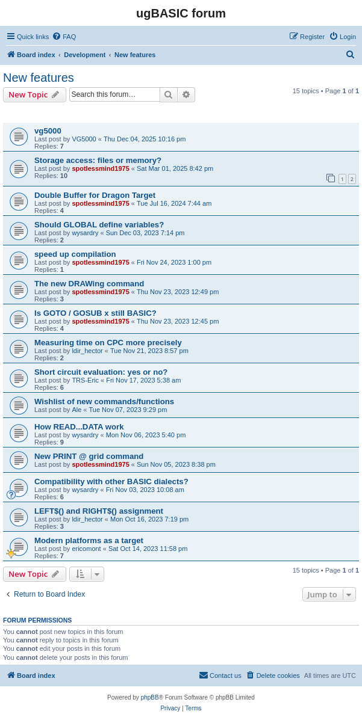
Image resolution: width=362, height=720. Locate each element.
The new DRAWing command (89, 283)
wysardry (85, 232)
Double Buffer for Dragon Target (94, 195)
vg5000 (47, 130)
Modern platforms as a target (88, 540)
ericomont (86, 548)
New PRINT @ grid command (88, 456)
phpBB (150, 697)
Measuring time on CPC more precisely (108, 342)
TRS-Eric (85, 380)
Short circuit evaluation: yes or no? (100, 372)
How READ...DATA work (78, 426)
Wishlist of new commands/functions (104, 401)
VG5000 (84, 139)
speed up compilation (75, 254)
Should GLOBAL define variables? (99, 224)
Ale (76, 409)
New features (38, 77)
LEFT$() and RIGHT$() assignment (98, 510)
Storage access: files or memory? (97, 160)
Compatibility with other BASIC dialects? (111, 481)
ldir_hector (87, 350)
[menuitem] (64, 36)
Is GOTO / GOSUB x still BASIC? (95, 313)
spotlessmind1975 (100, 168)
